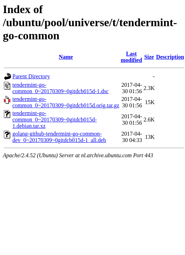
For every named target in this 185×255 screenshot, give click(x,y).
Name (66, 57)
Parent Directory (31, 76)
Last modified (131, 57)
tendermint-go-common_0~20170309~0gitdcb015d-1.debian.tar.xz (54, 119)
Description (170, 57)
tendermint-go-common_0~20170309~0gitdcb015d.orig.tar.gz (65, 102)
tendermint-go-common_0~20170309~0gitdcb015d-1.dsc (60, 88)
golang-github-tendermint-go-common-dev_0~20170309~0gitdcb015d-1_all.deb (59, 137)
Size (149, 57)
